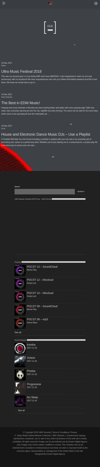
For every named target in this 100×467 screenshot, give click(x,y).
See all (18, 332)
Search (17, 187)
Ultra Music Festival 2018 (21, 71)
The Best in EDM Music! (20, 103)
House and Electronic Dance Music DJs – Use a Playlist (45, 134)
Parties (3, 66)
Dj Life (3, 128)
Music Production (6, 97)
